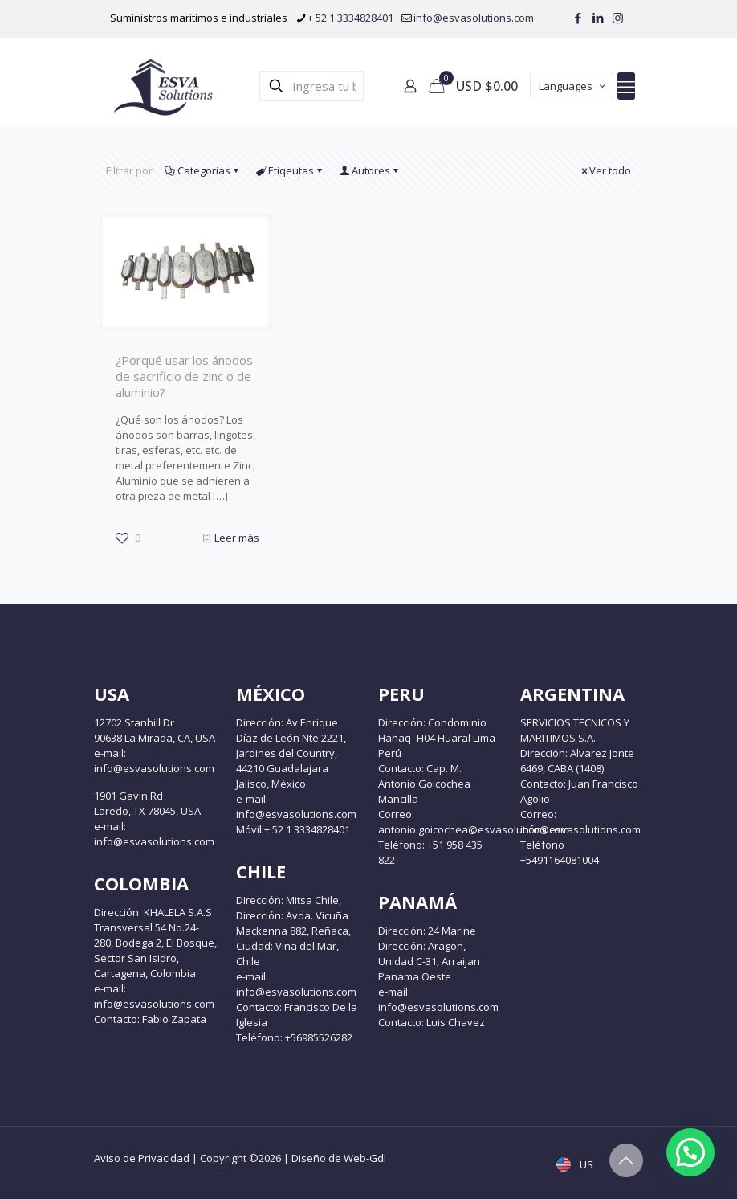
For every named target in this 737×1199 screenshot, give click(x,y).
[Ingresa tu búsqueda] (311, 86)
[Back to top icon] (626, 1160)
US (576, 1164)
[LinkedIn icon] (598, 18)
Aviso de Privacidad (141, 1158)
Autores (370, 170)
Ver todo (605, 170)
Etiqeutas (289, 170)
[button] (690, 1152)
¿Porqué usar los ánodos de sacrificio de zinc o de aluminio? (184, 376)
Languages (573, 86)
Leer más (236, 537)
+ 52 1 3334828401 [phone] (350, 17)
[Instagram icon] (618, 18)
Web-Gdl (365, 1158)
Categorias (203, 170)
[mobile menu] (626, 86)
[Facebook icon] (578, 18)
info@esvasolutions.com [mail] (473, 17)
